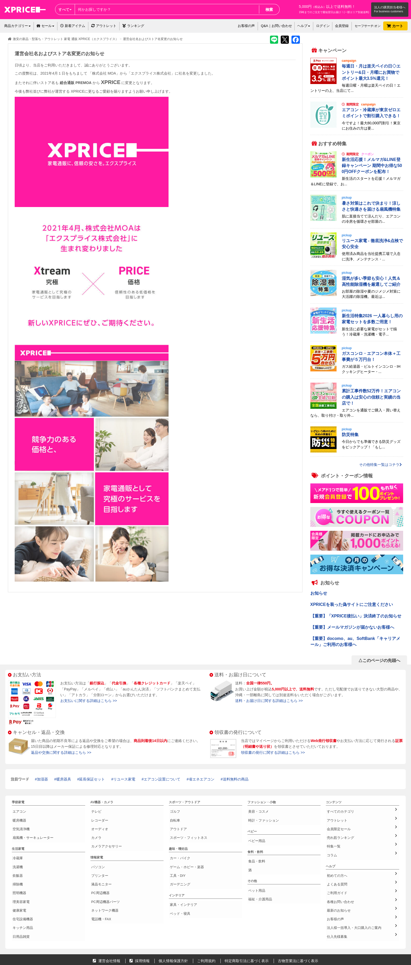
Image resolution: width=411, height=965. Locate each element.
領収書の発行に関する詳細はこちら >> (273, 752)
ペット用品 (255, 876)
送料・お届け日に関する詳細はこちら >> (269, 701)
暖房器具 (63, 779)
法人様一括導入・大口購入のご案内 (362, 895)
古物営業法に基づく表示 (298, 925)
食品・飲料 (255, 852)
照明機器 (18, 871)
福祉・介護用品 (258, 882)
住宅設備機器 (21, 889)
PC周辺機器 (98, 871)
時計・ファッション (261, 816)
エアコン (18, 810)
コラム (362, 840)
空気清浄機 (20, 822)
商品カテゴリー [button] (17, 26)
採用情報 (139, 925)
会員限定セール (362, 822)
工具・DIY (176, 859)
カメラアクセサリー (104, 835)
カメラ (95, 829)
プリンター (98, 859)
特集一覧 (362, 834)
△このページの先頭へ (379, 660)
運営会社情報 (106, 925)
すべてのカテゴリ (362, 809)
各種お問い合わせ (362, 876)
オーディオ (98, 822)
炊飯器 (16, 859)
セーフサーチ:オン (368, 26)
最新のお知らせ (362, 882)
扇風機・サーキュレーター (31, 829)
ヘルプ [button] (303, 26)
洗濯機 (16, 853)
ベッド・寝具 (178, 889)
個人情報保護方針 (173, 925)
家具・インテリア (181, 883)
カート (395, 26)
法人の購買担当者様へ (389, 7)
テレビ (95, 810)
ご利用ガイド (362, 870)
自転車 (173, 816)
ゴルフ (173, 810)
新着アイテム (72, 26)
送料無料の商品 (235, 779)
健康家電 (18, 883)
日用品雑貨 (20, 902)
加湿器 (42, 779)
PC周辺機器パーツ (103, 877)
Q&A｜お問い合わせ (276, 26)
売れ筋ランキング (362, 828)
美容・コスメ (256, 810)
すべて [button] (65, 9)
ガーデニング (178, 865)
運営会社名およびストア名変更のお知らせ (153, 39)
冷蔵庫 (16, 847)
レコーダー (98, 816)
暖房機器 (18, 816)
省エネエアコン (201, 779)
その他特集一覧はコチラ (380, 464)
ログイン (323, 26)
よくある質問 (362, 864)
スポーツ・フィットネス (186, 829)
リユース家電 (124, 779)
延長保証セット (92, 779)
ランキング (133, 26)
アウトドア (177, 822)
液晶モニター (99, 865)
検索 (269, 9)
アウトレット (103, 26)
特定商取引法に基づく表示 (247, 925)
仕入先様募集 (362, 901)
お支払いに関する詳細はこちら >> (88, 701)
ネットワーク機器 (103, 883)
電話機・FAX (99, 889)
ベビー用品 (255, 834)
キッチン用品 (21, 895)
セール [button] (45, 26)
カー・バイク (178, 847)
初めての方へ (362, 858)
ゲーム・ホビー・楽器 (184, 853)
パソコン (96, 853)
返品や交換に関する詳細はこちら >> (61, 752)
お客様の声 (246, 26)
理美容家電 (20, 877)
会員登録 (342, 26)
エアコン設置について (162, 779)
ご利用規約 (206, 925)
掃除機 (16, 865)
